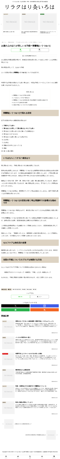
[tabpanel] (11, 24)
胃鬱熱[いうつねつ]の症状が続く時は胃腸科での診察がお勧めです (30, 100)
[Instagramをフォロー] (44, 306)
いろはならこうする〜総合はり (21, 98)
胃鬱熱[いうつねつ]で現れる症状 (21, 95)
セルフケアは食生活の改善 (19, 103)
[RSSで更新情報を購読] (44, 310)
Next (59, 24)
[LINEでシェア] (20, 50)
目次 (27, 92)
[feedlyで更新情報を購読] (15, 310)
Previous (1, 24)
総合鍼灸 (29, 290)
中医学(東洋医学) (17, 290)
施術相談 (4, 290)
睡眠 (9, 290)
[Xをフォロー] (15, 306)
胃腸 (34, 290)
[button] (39, 50)
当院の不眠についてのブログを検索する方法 (24, 105)
